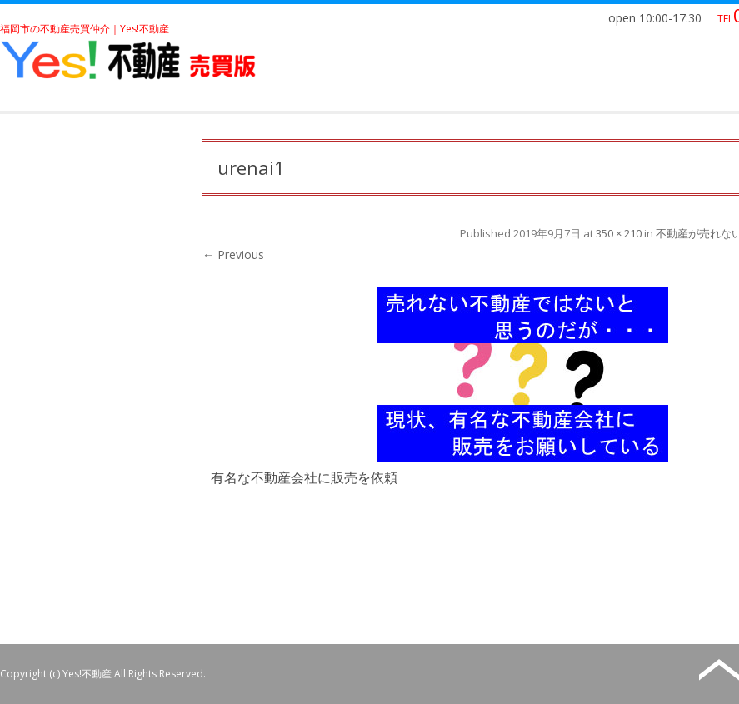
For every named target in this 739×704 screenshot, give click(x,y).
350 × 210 (619, 233)
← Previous (233, 254)
